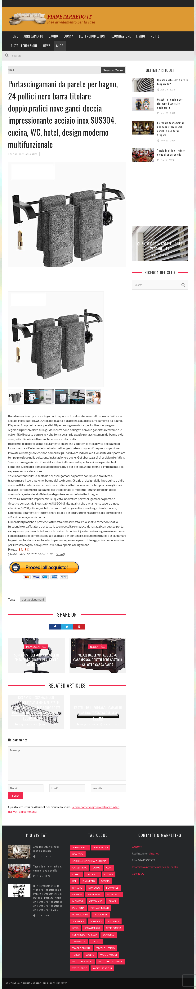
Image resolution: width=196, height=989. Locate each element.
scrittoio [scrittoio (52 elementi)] (96, 921)
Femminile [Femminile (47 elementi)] (112, 887)
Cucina (69, 36)
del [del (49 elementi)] (74, 881)
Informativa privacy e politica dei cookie (155, 866)
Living (140, 36)
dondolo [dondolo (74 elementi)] (94, 887)
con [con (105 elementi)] (108, 867)
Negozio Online (113, 70)
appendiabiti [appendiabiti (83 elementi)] (79, 847)
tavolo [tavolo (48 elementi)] (95, 941)
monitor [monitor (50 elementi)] (77, 901)
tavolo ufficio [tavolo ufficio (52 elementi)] (105, 948)
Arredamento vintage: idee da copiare (46, 849)
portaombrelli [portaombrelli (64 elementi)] (100, 907)
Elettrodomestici (92, 36)
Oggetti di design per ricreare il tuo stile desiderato (170, 103)
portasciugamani (33, 599)
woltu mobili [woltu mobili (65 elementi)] (108, 954)
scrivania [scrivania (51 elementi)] (113, 921)
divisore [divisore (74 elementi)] (77, 887)
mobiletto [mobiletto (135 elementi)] (113, 894)
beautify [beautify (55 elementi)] (77, 854)
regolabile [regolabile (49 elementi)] (101, 914)
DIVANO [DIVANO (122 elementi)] (105, 881)
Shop (59, 45)
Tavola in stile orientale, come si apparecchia (171, 152)
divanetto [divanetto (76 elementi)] (88, 881)
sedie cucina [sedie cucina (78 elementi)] (113, 928)
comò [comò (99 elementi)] (96, 867)
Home (14, 36)
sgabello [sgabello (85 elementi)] (108, 934)
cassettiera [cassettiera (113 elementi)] (79, 867)
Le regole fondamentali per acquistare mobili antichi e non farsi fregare (171, 129)
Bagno (53, 36)
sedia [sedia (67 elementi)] (75, 928)
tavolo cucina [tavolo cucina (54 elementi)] (81, 948)
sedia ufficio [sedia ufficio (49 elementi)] (92, 928)
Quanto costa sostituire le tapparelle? (159, 246)
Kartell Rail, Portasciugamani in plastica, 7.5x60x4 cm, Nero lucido (98, 713)
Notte (155, 36)
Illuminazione (120, 36)
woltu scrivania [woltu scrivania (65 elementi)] (82, 961)
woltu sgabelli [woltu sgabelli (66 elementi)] (102, 968)
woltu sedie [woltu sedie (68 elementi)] (79, 968)
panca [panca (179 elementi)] (112, 901)
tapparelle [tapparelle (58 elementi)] (78, 941)
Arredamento (33, 36)
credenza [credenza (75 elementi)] (92, 874)
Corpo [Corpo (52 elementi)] (76, 874)
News (47, 45)
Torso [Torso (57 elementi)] (76, 954)
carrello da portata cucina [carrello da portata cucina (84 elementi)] (89, 860)
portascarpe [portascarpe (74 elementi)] (80, 914)
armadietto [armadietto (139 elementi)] (100, 847)
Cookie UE (138, 873)
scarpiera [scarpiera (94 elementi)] (78, 921)
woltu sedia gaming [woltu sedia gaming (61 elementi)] (110, 961)
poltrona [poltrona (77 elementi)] (78, 907)
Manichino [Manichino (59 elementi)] (94, 894)
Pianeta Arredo (32, 983)
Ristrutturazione (24, 45)
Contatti (137, 846)
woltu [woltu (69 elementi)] (90, 954)
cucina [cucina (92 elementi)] (108, 874)
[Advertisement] (77, 281)
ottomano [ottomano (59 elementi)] (96, 901)
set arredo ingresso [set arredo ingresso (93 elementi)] (84, 934)
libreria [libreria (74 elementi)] (77, 894)
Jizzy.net (154, 853)
